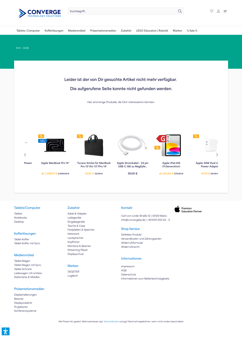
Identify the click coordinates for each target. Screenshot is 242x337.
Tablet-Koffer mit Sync (27, 243)
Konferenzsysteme (25, 310)
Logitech (73, 275)
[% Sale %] (192, 30)
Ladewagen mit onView (28, 273)
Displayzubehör (23, 302)
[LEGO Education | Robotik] (152, 30)
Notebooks (20, 217)
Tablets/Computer (27, 208)
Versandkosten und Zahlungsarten (141, 238)
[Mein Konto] (218, 11)
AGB (124, 270)
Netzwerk (73, 233)
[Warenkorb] (225, 11)
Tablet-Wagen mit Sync (27, 264)
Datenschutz (128, 274)
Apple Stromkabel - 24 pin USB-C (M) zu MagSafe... (82, 164)
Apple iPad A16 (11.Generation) (121, 164)
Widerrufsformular (132, 242)
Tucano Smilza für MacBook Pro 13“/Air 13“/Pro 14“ (43, 164)
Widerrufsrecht (130, 246)
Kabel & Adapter (77, 213)
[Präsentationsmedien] (103, 30)
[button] (6, 331)
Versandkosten (111, 321)
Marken (73, 266)
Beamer (19, 298)
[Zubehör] (126, 30)
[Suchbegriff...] (125, 11)
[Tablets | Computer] (28, 30)
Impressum (128, 266)
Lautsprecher (76, 237)
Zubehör (74, 208)
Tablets (18, 213)
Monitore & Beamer (79, 245)
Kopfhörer (74, 241)
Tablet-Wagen (22, 260)
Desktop (19, 221)
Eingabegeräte (76, 221)
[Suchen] (180, 11)
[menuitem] (125, 11)
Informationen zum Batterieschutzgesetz (145, 278)
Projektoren (21, 306)
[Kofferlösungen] (54, 30)
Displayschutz (76, 253)
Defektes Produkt (131, 234)
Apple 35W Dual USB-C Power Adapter (160, 164)
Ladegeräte (74, 217)
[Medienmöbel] (77, 30)
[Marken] (178, 30)
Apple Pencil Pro (199, 162)
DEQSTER (73, 271)
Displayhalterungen (25, 294)
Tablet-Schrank (23, 268)
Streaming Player (78, 249)
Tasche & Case (76, 225)
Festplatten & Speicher (81, 229)
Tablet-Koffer (21, 239)
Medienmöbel (24, 255)
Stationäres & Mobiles (27, 276)
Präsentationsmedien (29, 289)
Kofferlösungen (25, 233)
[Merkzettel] (211, 11)
